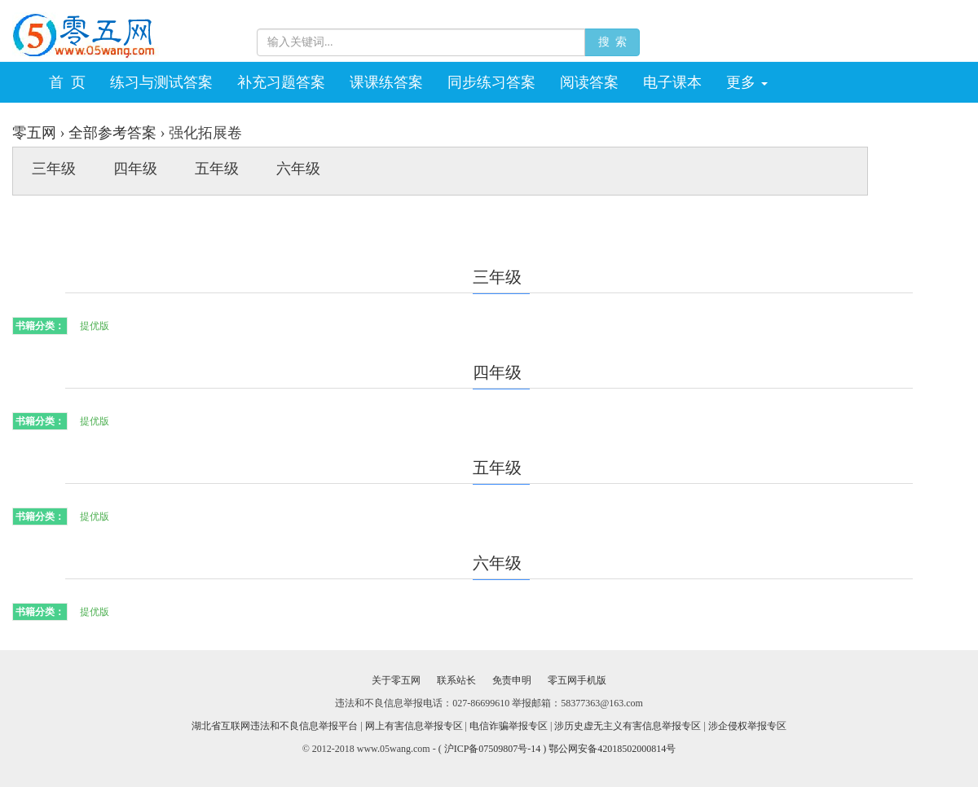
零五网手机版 (577, 680)
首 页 (67, 82)
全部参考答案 (112, 133)
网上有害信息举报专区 (414, 726)
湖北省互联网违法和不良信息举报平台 (275, 726)
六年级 (298, 168)
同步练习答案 (491, 82)
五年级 (217, 168)
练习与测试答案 (161, 82)
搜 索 (612, 42)
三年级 (54, 168)
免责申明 (511, 680)
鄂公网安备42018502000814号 (612, 748)
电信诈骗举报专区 (508, 726)
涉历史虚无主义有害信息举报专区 (627, 726)
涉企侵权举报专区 (747, 726)
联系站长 (456, 680)
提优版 (94, 326)
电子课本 (672, 82)
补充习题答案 (281, 82)
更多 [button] (747, 82)
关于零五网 (396, 680)
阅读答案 (589, 82)
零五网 (34, 133)
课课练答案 (386, 82)
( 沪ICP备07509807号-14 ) (493, 748)
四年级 (135, 168)
